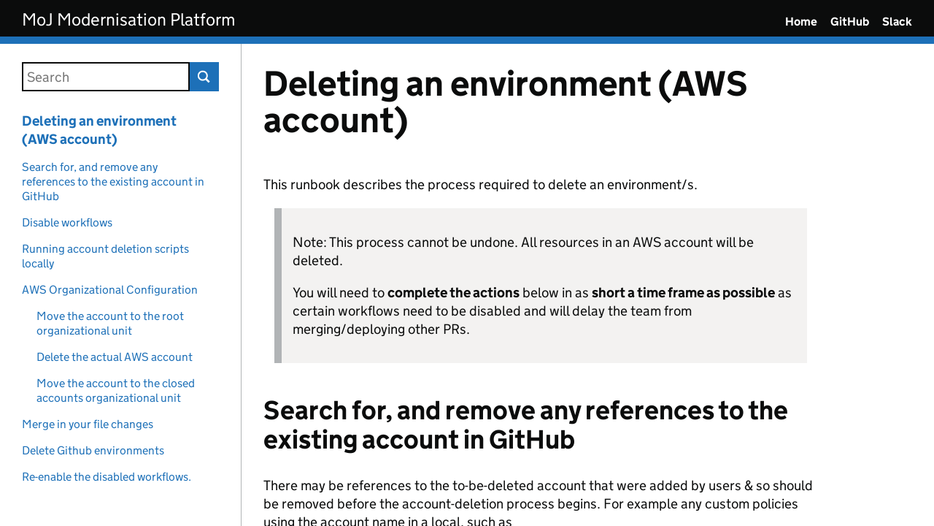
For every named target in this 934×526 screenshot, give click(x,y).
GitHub (849, 21)
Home (801, 21)
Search (204, 76)
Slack (897, 21)
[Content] (588, 285)
